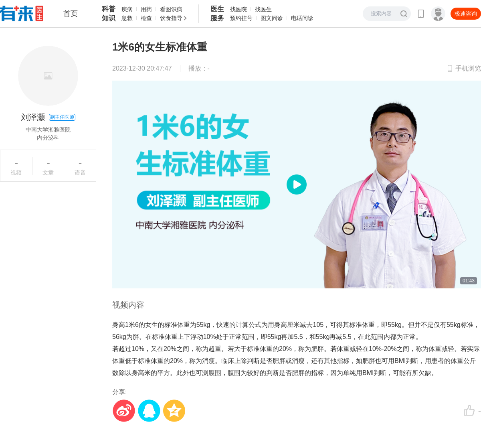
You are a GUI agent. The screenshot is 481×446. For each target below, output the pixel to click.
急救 (127, 18)
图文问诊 (272, 18)
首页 (70, 14)
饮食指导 (171, 18)
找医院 (238, 9)
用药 (146, 9)
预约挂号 (241, 18)
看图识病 (171, 9)
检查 (146, 18)
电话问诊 (302, 18)
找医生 (263, 9)
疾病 (127, 9)
